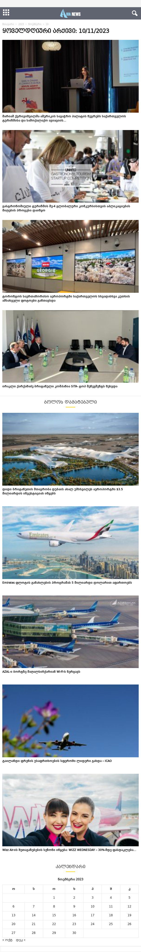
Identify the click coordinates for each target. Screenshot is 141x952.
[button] (134, 13)
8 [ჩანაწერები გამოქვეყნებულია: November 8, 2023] (54, 906)
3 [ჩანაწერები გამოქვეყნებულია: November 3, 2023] (92, 898)
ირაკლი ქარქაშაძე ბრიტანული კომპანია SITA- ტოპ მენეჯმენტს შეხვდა (59, 387)
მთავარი (8, 24)
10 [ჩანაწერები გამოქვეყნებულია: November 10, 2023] (92, 906)
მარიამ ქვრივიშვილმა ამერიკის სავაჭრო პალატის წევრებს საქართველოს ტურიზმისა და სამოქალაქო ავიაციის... (64, 119)
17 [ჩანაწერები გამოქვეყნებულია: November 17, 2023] (92, 915)
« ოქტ (7, 940)
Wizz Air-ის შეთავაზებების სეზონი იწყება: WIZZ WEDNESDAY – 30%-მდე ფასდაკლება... (69, 850)
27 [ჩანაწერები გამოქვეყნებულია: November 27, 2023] (13, 933)
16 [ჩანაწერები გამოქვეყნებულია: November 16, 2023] (74, 915)
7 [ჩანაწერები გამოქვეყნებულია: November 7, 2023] (34, 906)
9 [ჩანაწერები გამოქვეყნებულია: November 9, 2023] (74, 906)
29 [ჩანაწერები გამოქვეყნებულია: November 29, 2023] (54, 933)
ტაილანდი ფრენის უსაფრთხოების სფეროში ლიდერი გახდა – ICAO (57, 761)
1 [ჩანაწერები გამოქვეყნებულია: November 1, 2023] (54, 898)
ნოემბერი (34, 24)
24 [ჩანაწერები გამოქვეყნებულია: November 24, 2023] (92, 924)
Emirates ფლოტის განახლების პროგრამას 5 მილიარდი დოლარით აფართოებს (67, 583)
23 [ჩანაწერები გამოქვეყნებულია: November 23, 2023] (74, 924)
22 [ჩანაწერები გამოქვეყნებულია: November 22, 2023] (54, 924)
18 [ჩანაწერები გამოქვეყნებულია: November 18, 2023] (111, 915)
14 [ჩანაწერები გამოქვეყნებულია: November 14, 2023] (33, 915)
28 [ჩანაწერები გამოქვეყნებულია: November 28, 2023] (33, 933)
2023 (21, 24)
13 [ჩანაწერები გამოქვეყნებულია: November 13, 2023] (13, 915)
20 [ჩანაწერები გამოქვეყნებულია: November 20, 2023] (13, 924)
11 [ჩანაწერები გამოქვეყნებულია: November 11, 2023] (111, 906)
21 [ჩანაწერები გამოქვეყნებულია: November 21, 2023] (33, 924)
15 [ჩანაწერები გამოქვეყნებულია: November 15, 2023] (54, 915)
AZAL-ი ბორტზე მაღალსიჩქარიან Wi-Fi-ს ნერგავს (41, 672)
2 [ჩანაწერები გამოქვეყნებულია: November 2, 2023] (74, 898)
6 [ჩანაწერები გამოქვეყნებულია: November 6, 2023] (13, 906)
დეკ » (21, 940)
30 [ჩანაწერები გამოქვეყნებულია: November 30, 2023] (74, 933)
